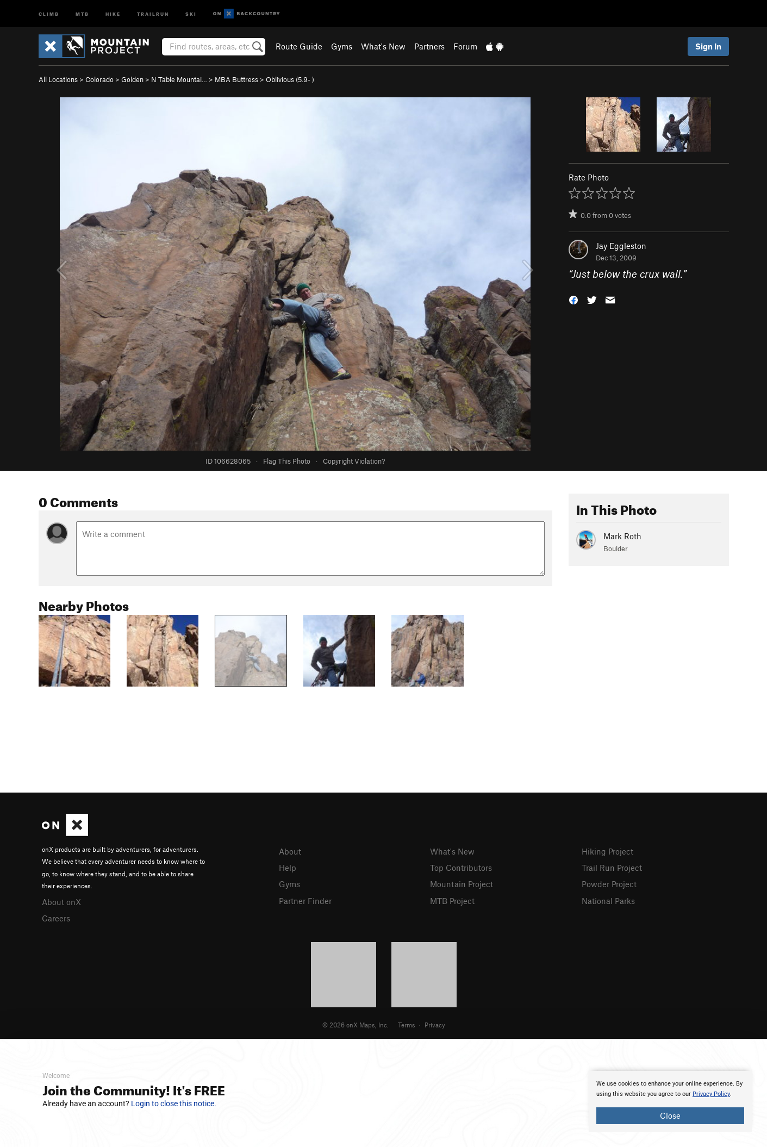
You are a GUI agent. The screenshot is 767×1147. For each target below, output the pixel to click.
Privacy (435, 1023)
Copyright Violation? (354, 461)
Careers (56, 917)
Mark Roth (622, 536)
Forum (465, 46)
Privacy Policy (711, 1094)
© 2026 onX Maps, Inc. (355, 1023)
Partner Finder (305, 899)
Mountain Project (461, 883)
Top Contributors (461, 867)
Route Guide (299, 46)
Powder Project (609, 883)
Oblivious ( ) (290, 79)
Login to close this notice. (173, 1103)
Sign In (708, 46)
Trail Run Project (612, 867)
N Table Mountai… (179, 79)
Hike (113, 13)
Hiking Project (607, 851)
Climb (49, 13)
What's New (383, 46)
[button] (573, 299)
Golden (132, 79)
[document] (670, 1101)
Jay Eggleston (621, 246)
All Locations (58, 79)
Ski (191, 13)
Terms (406, 1023)
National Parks (608, 899)
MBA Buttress (236, 79)
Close (670, 1115)
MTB (82, 13)
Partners (429, 46)
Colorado (99, 79)
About (290, 851)
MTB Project (452, 899)
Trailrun (153, 13)
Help (287, 867)
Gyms (341, 46)
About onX (61, 901)
